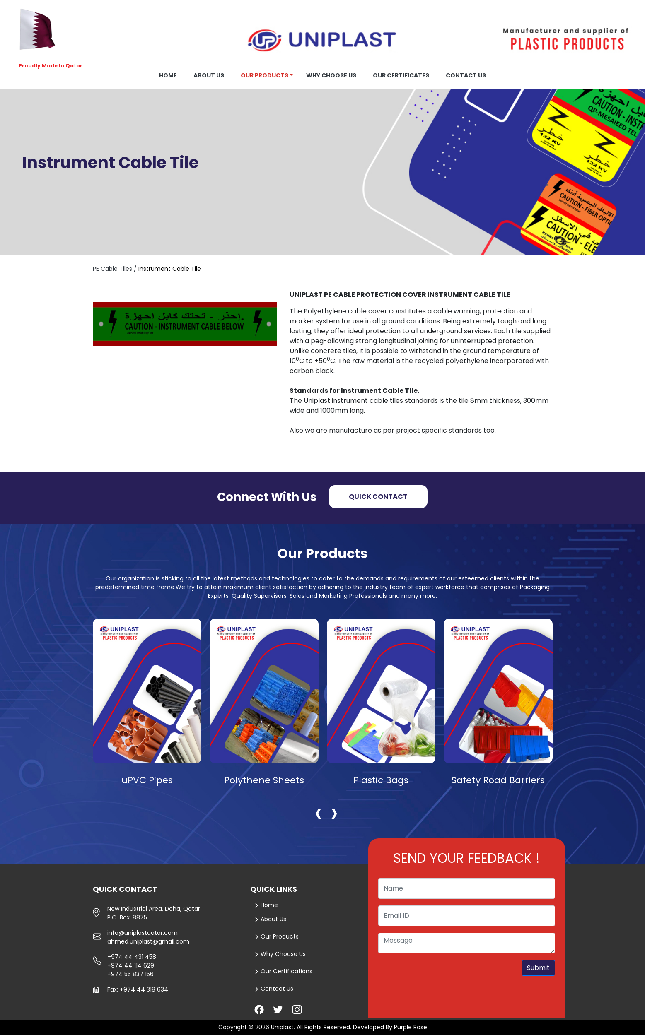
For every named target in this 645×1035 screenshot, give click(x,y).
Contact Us (274, 988)
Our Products (264, 75)
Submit (538, 967)
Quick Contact (378, 496)
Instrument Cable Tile (169, 269)
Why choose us (331, 75)
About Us (270, 919)
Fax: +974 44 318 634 (137, 989)
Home (168, 75)
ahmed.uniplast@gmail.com (148, 941)
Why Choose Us (280, 954)
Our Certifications (283, 971)
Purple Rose (410, 1027)
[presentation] (318, 812)
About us (208, 75)
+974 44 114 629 (130, 965)
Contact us (466, 75)
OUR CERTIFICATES (401, 75)
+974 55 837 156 (130, 974)
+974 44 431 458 (131, 957)
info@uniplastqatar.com (142, 933)
